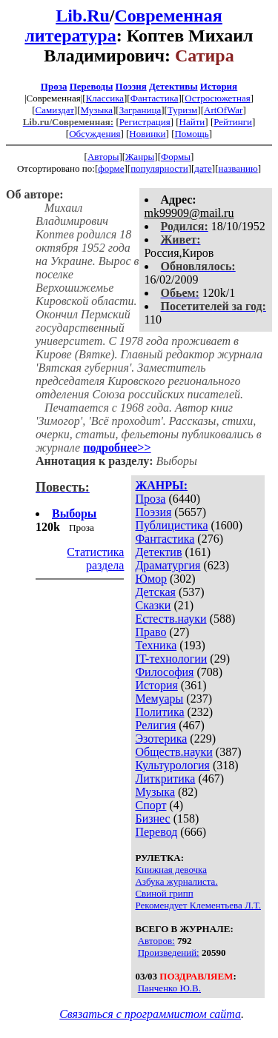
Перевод (156, 832)
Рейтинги (233, 121)
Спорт (150, 805)
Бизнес (152, 818)
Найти (192, 121)
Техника (155, 645)
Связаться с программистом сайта (150, 1014)
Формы (176, 156)
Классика (105, 98)
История (218, 86)
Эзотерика (161, 738)
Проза (54, 86)
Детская (155, 592)
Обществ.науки (173, 752)
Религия (155, 725)
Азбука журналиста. (176, 881)
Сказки (153, 605)
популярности (159, 168)
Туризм (182, 109)
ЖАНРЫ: (161, 485)
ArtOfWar (223, 109)
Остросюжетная (217, 98)
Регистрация (145, 121)
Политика (159, 712)
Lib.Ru (83, 15)
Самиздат (55, 109)
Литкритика (165, 778)
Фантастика (154, 98)
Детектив (158, 552)
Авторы (103, 156)
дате (203, 168)
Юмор (151, 578)
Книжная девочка (171, 869)
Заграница (140, 109)
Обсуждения (94, 133)
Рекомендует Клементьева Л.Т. (198, 905)
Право (150, 632)
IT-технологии (171, 658)
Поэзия (131, 86)
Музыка (97, 109)
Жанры (139, 156)
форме (111, 168)
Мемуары (159, 698)
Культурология (172, 765)
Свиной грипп (164, 893)
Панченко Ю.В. (169, 988)
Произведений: (168, 952)
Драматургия (167, 565)
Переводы (91, 86)
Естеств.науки (170, 618)
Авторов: (156, 940)
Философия (164, 672)
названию (237, 168)
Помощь (191, 133)
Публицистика (171, 525)
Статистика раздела (95, 559)
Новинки (147, 133)
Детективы (173, 86)
